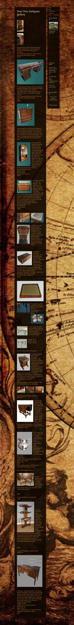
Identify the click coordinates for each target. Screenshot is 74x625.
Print (18, 620)
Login (56, 620)
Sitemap (23, 620)
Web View (55, 622)
